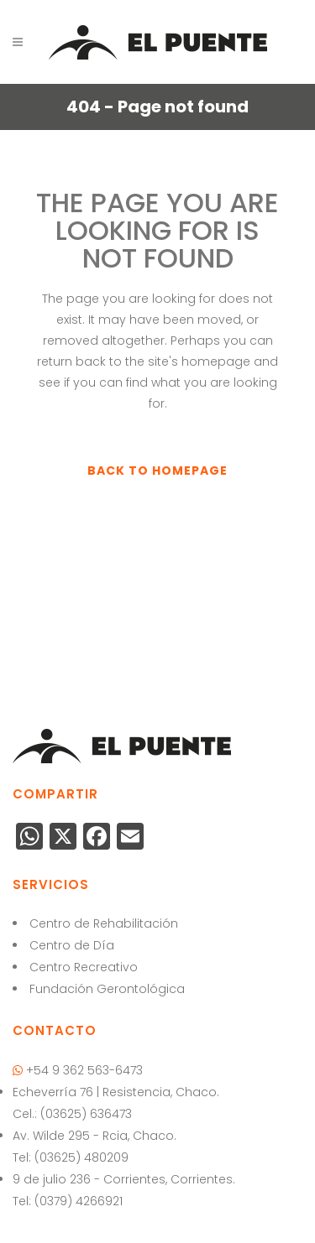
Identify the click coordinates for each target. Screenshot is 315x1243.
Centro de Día (71, 945)
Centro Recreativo (83, 967)
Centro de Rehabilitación (103, 923)
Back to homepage (157, 470)
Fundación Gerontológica (107, 988)
